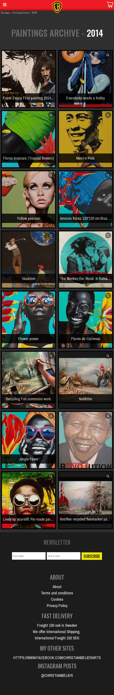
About (57, 586)
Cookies (57, 599)
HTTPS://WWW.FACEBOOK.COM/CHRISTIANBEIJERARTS (57, 657)
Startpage (5, 12)
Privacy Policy (57, 605)
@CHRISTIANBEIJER (57, 675)
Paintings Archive (21, 12)
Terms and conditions (57, 593)
